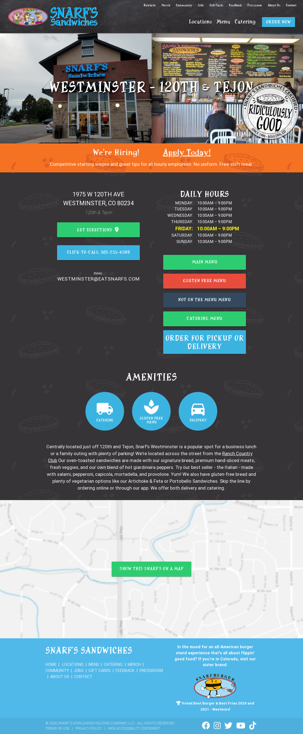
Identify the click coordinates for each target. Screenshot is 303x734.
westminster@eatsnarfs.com (98, 279)
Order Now (278, 22)
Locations (200, 22)
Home (51, 664)
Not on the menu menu (204, 300)
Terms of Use (57, 728)
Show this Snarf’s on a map (151, 569)
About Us (274, 5)
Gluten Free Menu (204, 281)
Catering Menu (204, 319)
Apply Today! (187, 153)
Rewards (150, 5)
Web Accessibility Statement (134, 728)
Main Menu (205, 262)
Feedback (235, 5)
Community (184, 5)
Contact (291, 5)
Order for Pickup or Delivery (204, 343)
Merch (165, 5)
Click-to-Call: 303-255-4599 (98, 252)
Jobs (201, 5)
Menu (223, 22)
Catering (245, 22)
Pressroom (254, 5)
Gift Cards (216, 5)
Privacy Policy (88, 728)
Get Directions (98, 230)
